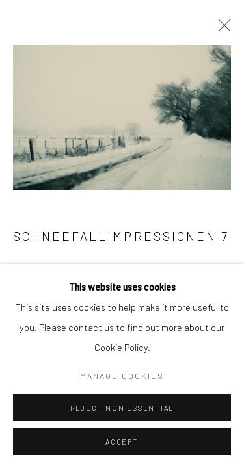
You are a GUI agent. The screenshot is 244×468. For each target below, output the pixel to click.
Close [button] (221, 29)
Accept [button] (122, 441)
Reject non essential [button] (122, 408)
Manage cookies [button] (122, 375)
